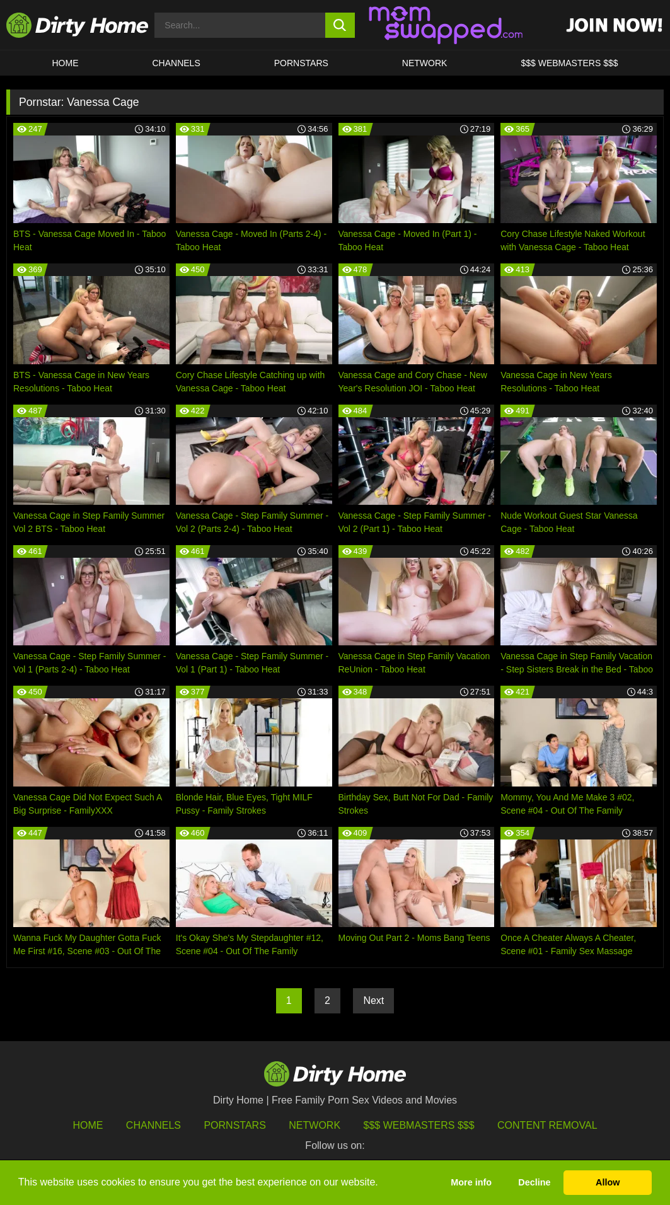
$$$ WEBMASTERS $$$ (569, 63)
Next (373, 1000)
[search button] (340, 25)
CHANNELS (176, 63)
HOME (65, 63)
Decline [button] (534, 1182)
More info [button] (471, 1182)
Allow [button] (608, 1182)
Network (425, 63)
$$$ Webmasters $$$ (419, 1125)
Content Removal (547, 1125)
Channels (153, 1125)
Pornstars (301, 63)
